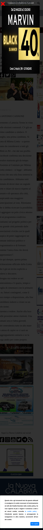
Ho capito (34, 524)
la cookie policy (31, 511)
